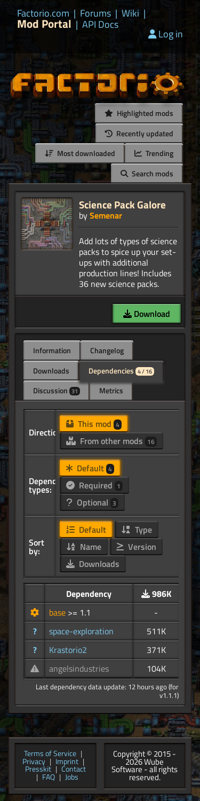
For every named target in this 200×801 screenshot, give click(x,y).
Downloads (51, 370)
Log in (165, 34)
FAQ (48, 778)
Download (146, 313)
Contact (73, 770)
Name (83, 546)
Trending (153, 153)
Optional (92, 502)
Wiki (130, 13)
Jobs (71, 778)
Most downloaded (80, 153)
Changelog (107, 350)
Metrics (111, 390)
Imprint (66, 762)
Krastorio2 (68, 649)
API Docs (100, 24)
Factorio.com (43, 13)
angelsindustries (79, 668)
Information (52, 350)
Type (136, 529)
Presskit (38, 770)
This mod (94, 423)
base (58, 612)
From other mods (111, 440)
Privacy (33, 762)
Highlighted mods (139, 113)
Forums (95, 13)
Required (94, 485)
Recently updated (139, 133)
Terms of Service (50, 754)
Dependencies (121, 370)
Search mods (147, 173)
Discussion (56, 390)
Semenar (106, 215)
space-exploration (81, 631)
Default (90, 468)
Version (136, 546)
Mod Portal (44, 23)
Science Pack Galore (122, 204)
